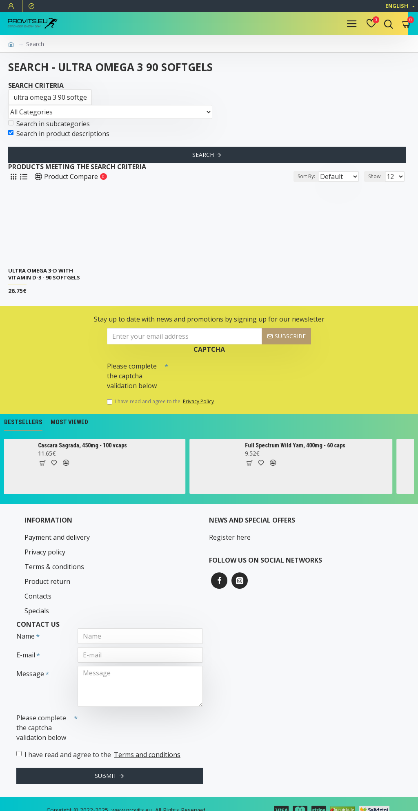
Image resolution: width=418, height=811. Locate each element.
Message (30, 660)
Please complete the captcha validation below (132, 376)
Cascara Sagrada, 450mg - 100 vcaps (93, 445)
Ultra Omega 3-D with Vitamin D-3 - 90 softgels (44, 274)
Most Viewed (69, 422)
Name (25, 622)
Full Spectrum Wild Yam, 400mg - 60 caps (306, 445)
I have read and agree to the (161, 401)
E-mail (25, 641)
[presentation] (225, 373)
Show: (375, 176)
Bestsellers (23, 422)
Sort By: (283, 176)
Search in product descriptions (58, 133)
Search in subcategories (49, 123)
